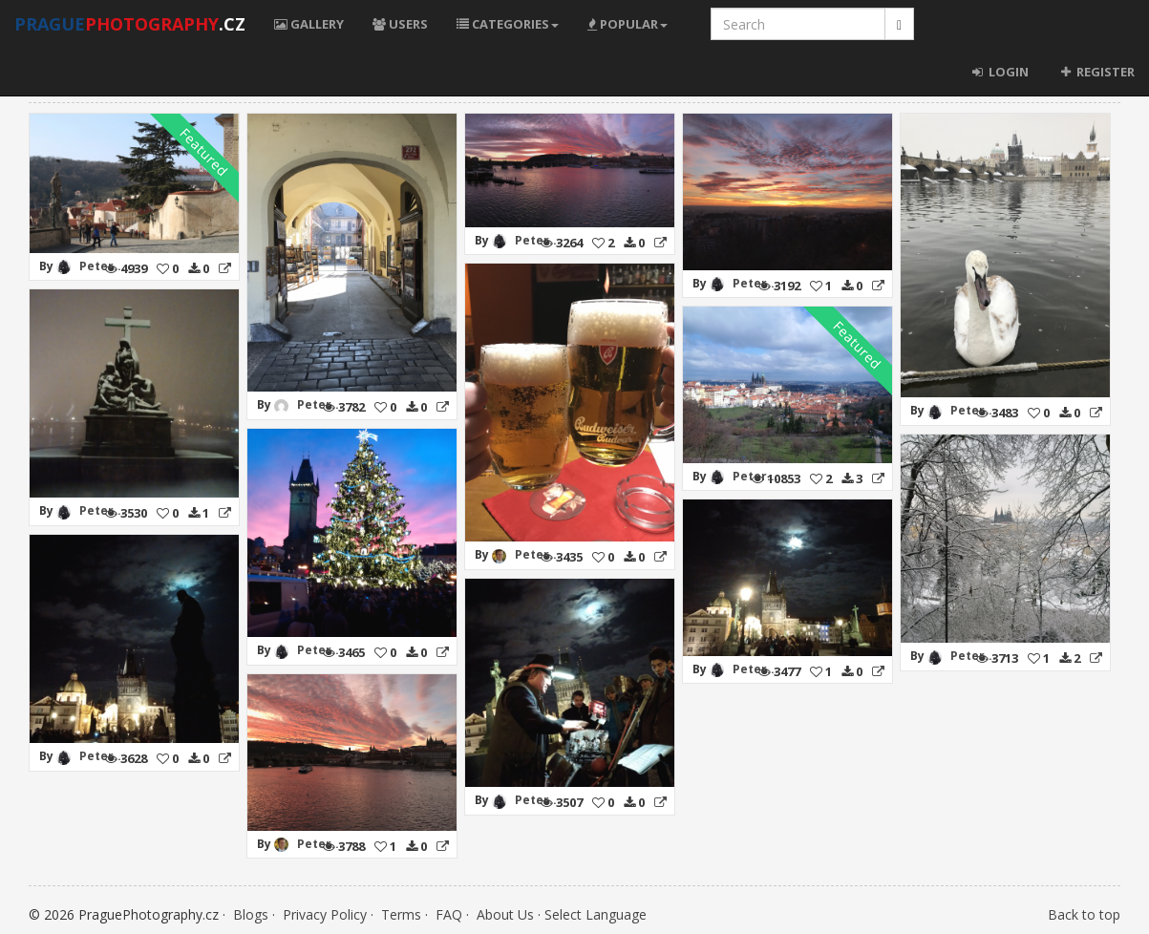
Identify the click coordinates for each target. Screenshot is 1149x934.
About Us (505, 914)
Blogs (250, 914)
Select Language (595, 914)
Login (1000, 71)
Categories (508, 23)
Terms (401, 914)
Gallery (309, 23)
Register (1096, 71)
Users (400, 23)
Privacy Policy (325, 914)
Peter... (102, 266)
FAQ (449, 914)
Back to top (1084, 914)
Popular (627, 23)
